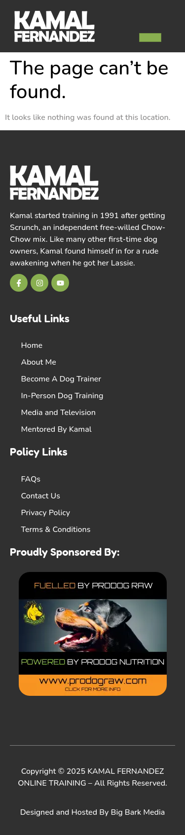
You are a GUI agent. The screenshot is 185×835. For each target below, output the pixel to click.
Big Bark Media (138, 812)
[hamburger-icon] (150, 37)
